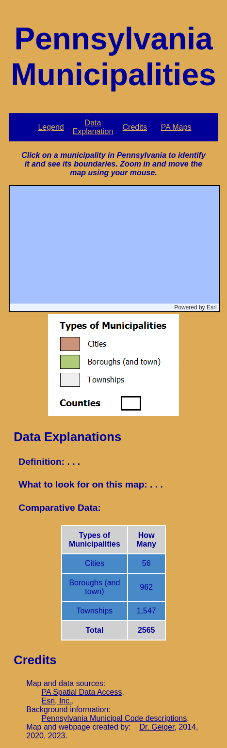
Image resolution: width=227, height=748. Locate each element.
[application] (114, 248)
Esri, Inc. (56, 701)
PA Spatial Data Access (81, 692)
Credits (135, 127)
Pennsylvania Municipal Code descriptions (114, 718)
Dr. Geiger (156, 727)
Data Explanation (93, 127)
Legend (51, 127)
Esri (212, 307)
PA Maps (176, 127)
